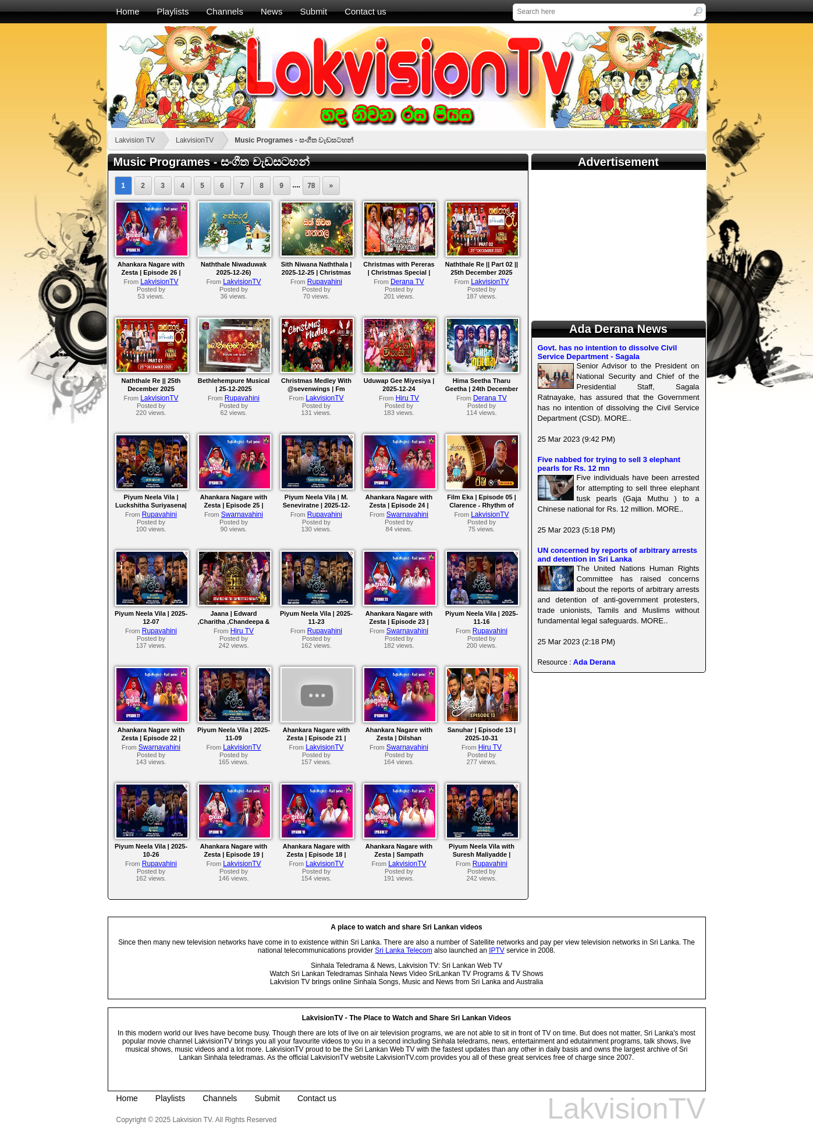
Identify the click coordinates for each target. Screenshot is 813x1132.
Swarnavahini (242, 514)
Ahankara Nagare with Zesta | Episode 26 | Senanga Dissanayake (151, 272)
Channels (225, 11)
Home (128, 11)
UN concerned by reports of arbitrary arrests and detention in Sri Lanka (618, 554)
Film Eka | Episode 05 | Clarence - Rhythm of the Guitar (481, 505)
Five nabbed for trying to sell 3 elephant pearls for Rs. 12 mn (609, 464)
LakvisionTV (195, 140)
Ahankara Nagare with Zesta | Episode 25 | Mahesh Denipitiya (234, 505)
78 (311, 186)
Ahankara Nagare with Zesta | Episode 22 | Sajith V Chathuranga (151, 738)
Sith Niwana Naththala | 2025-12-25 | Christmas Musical (316, 272)
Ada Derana (594, 662)
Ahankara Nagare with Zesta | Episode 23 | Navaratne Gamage (399, 621)
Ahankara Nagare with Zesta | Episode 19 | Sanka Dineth (234, 854)
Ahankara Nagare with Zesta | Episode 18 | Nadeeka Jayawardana (316, 854)
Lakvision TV (135, 140)
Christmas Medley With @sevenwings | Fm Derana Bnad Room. (316, 388)
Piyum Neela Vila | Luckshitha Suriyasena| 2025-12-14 (151, 505)
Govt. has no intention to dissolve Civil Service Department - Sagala (607, 352)
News (272, 11)
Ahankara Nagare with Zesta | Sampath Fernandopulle (399, 854)
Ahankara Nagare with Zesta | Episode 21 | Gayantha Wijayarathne (316, 738)
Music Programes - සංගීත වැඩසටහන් (294, 140)
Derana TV (407, 282)
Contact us (365, 11)
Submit (313, 11)
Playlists (173, 11)
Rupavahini (324, 282)
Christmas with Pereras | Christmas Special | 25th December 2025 (398, 272)
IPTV (497, 950)
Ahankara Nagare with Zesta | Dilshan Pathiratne (399, 738)
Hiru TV (407, 398)
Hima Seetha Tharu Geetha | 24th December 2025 (481, 388)
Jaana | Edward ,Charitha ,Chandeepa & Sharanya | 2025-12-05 (233, 621)
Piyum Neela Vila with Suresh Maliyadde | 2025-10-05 (481, 854)
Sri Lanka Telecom (403, 950)
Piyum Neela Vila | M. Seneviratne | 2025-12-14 (316, 505)
